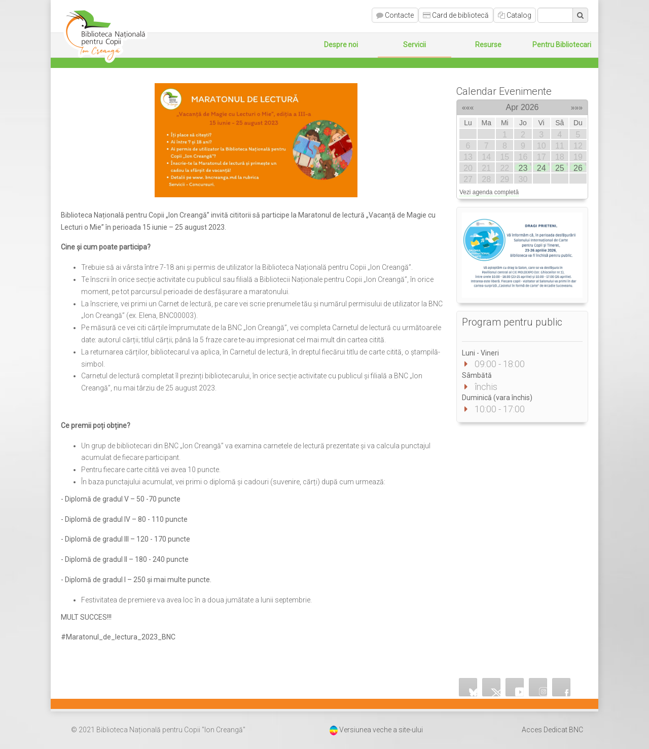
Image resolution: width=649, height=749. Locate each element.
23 (525, 167)
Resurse (488, 45)
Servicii (414, 45)
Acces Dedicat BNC (552, 730)
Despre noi (341, 45)
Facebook (561, 687)
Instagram (538, 687)
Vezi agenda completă (489, 192)
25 (561, 167)
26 (579, 167)
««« (468, 106)
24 (543, 167)
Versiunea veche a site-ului (381, 730)
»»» (577, 106)
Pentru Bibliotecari (561, 45)
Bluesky (468, 687)
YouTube (515, 687)
